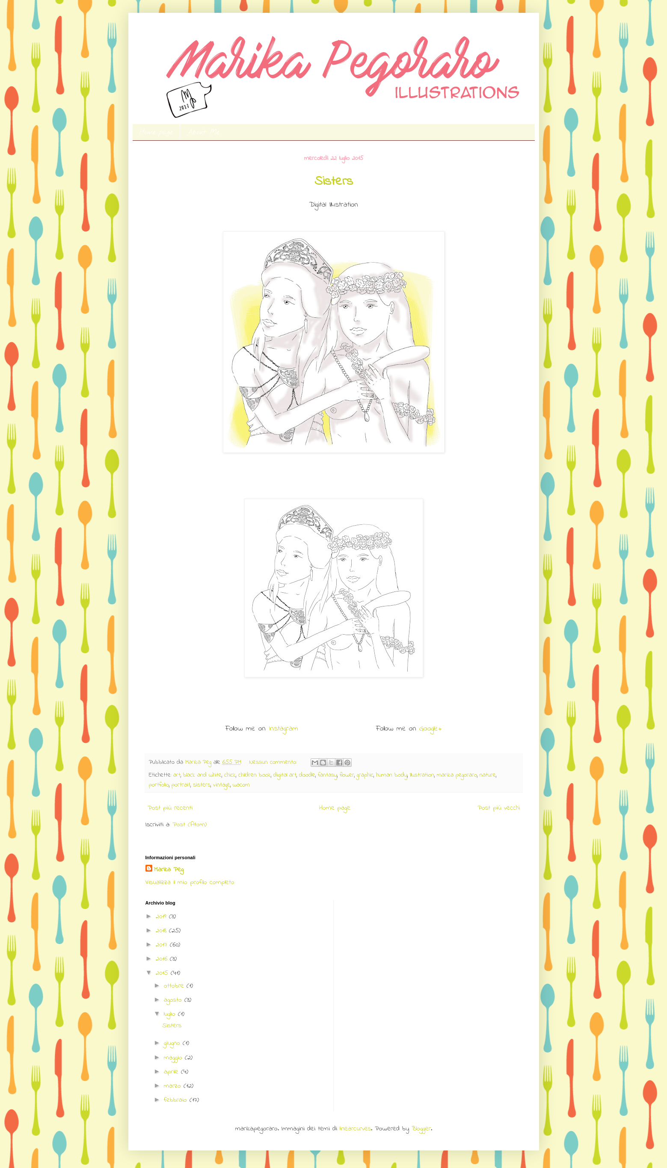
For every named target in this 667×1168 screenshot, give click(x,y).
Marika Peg (169, 869)
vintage (221, 785)
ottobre (175, 986)
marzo (174, 1086)
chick (230, 775)
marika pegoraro (457, 775)
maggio (174, 1058)
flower (347, 775)
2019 (162, 916)
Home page (156, 132)
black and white (202, 775)
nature (488, 775)
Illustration (422, 775)
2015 (163, 973)
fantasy (327, 775)
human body (391, 775)
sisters (201, 785)
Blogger (421, 1129)
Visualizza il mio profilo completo (189, 882)
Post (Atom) (189, 824)
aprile (172, 1072)
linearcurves (355, 1129)
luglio (171, 1014)
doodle (307, 775)
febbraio (177, 1100)
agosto (174, 1000)
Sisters (333, 181)
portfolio (159, 785)
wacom (241, 785)
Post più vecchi (498, 808)
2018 (162, 931)
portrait (181, 785)
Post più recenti (170, 808)
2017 (163, 945)
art (177, 775)
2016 (163, 959)
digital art (284, 775)
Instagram (283, 728)
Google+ (430, 728)
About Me (203, 132)
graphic (365, 775)
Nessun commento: (274, 762)
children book (254, 775)
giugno (173, 1043)
